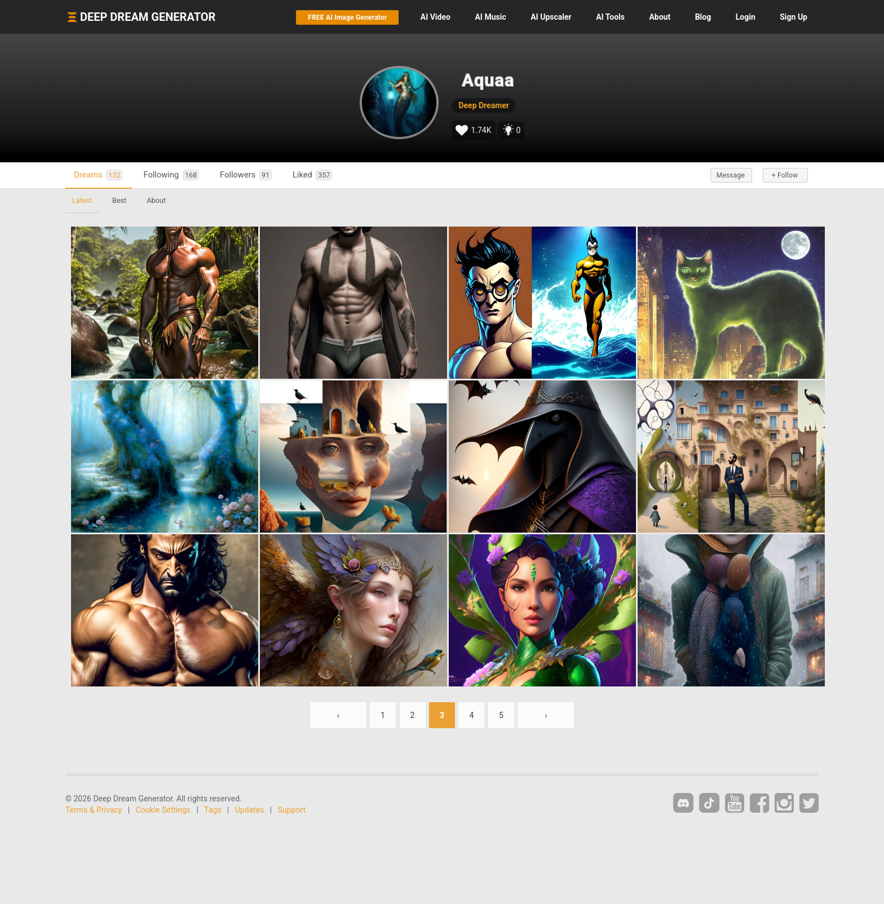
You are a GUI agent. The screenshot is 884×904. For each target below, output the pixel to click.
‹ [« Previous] (338, 715)
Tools (610, 16)
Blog (703, 16)
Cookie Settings (163, 809)
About (659, 16)
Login (745, 16)
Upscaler (551, 16)
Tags (212, 809)
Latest (82, 200)
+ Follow (785, 175)
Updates (249, 809)
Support (292, 809)
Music (490, 16)
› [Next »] (546, 715)
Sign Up (793, 16)
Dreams (98, 175)
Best (119, 200)
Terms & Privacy (93, 809)
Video (435, 16)
